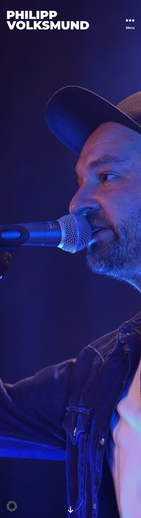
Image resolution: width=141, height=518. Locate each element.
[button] (12, 506)
